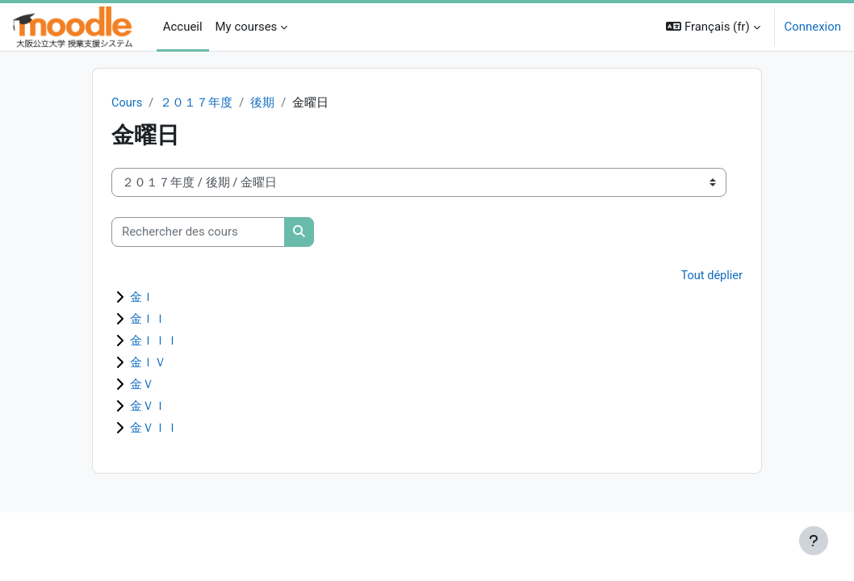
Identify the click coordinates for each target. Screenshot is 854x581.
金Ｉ (142, 298)
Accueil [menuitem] (183, 26)
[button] (712, 27)
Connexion (813, 26)
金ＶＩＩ (154, 429)
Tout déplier (711, 276)
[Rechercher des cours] (198, 232)
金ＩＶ (148, 364)
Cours (127, 103)
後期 (264, 103)
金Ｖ (142, 385)
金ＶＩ (148, 407)
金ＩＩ (148, 320)
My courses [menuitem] (247, 26)
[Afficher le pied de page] (813, 540)
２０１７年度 (197, 103)
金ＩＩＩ (154, 342)
